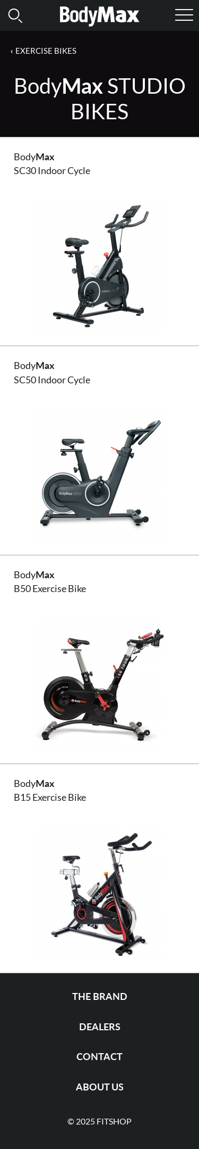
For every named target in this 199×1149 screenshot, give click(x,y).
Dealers (99, 1026)
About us (100, 1087)
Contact (99, 1056)
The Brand (99, 996)
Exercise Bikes (45, 50)
